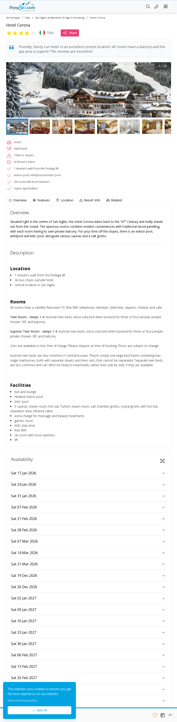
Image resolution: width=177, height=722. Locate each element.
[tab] (18, 200)
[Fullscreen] (165, 111)
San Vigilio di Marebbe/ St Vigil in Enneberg (59, 18)
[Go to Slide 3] (62, 127)
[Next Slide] (166, 89)
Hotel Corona (97, 18)
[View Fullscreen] (162, 461)
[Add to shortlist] (155, 715)
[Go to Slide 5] (107, 127)
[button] (88, 89)
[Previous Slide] (11, 89)
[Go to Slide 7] (152, 127)
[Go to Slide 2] (40, 127)
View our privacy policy (22, 700)
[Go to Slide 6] (130, 127)
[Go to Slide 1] (17, 127)
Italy (27, 18)
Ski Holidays (13, 18)
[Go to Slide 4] (85, 127)
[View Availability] (162, 715)
